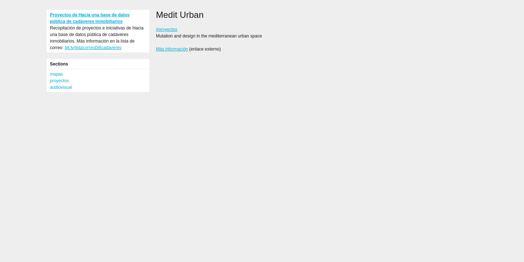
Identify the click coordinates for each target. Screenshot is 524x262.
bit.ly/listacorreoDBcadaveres (93, 47)
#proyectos (166, 29)
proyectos (59, 80)
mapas (56, 74)
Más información (172, 49)
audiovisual (61, 87)
